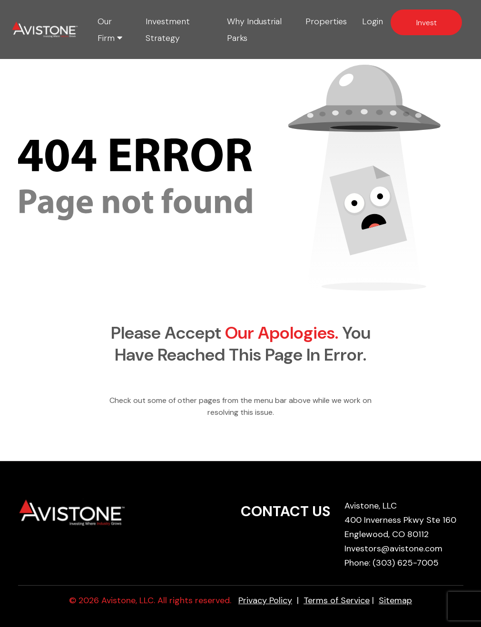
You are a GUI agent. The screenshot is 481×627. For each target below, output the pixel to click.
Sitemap (395, 600)
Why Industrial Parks (254, 30)
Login (372, 21)
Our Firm (110, 30)
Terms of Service (337, 600)
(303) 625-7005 (406, 562)
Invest (426, 23)
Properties (326, 21)
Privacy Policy (265, 600)
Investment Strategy (168, 30)
